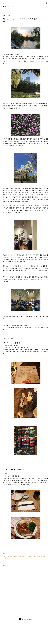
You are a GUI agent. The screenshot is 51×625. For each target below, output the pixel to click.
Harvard (42, 556)
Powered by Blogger (26, 619)
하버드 (38, 556)
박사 (13, 556)
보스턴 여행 (25, 556)
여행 (29, 556)
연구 (32, 556)
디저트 (7, 556)
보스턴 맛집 (18, 556)
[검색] (47, 3)
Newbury (5, 558)
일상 (35, 556)
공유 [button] (4, 553)
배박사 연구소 (8, 7)
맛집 (11, 556)
